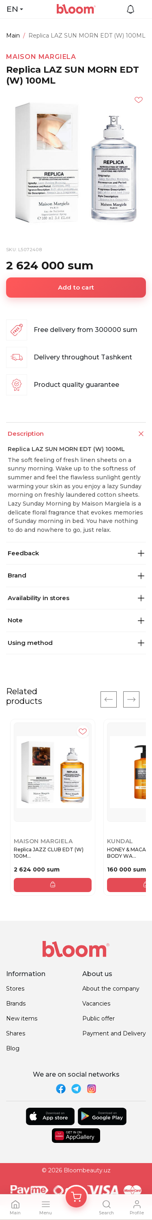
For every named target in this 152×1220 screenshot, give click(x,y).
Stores (15, 988)
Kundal (120, 841)
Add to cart (76, 287)
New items (21, 1018)
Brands (16, 1003)
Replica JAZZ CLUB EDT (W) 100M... (48, 852)
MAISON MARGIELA (41, 57)
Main (13, 35)
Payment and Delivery (114, 1033)
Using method (76, 643)
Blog (12, 1048)
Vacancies (96, 1003)
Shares (15, 1033)
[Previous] (109, 699)
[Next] (131, 699)
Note (76, 620)
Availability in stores (76, 598)
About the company (110, 988)
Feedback (76, 553)
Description (77, 434)
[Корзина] (76, 1197)
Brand (76, 575)
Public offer (98, 1018)
